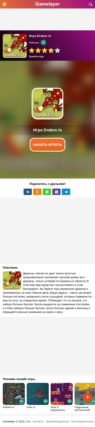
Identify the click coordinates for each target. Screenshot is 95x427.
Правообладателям (57, 421)
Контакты (38, 421)
